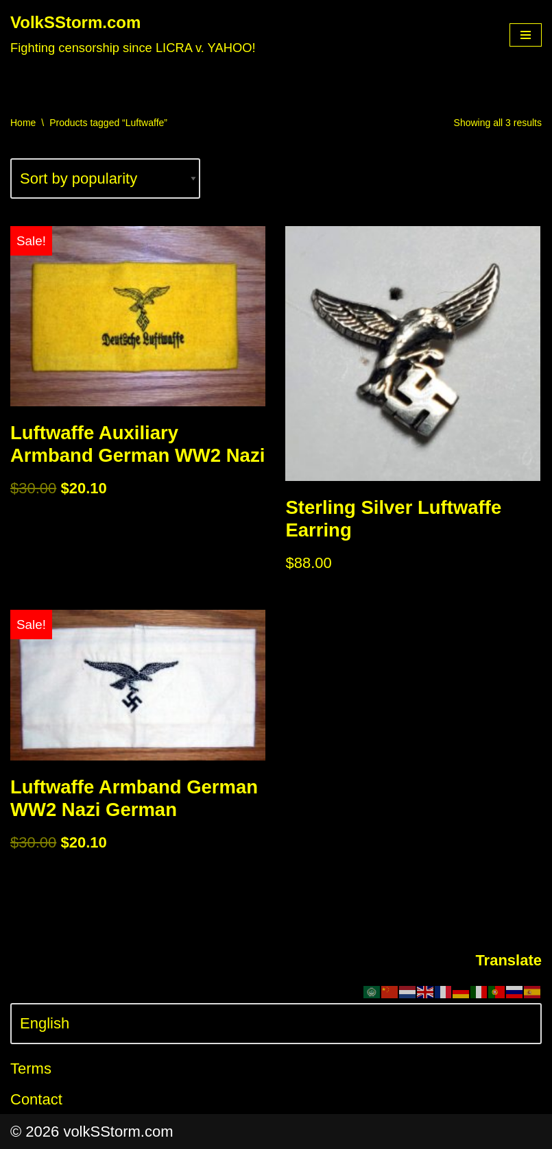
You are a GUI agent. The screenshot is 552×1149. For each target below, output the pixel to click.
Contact (36, 1099)
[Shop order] (105, 178)
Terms (30, 1068)
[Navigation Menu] (525, 35)
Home (23, 122)
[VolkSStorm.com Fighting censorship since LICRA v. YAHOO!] (133, 35)
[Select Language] (276, 1023)
